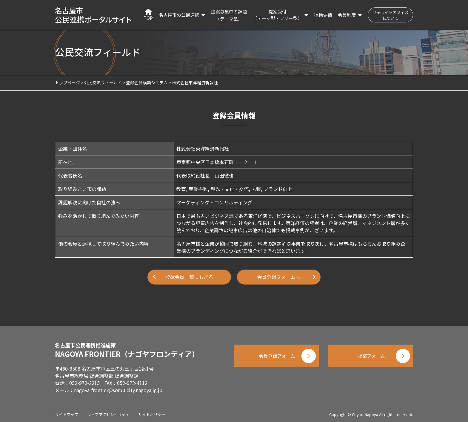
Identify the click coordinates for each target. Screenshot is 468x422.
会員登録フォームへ (278, 277)
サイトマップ (66, 413)
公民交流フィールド (103, 82)
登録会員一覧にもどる (189, 277)
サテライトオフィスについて (390, 15)
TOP (148, 15)
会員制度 (347, 15)
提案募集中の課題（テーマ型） (229, 15)
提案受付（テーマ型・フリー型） (277, 15)
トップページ (67, 82)
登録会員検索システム (147, 82)
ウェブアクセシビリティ (108, 413)
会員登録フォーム (276, 355)
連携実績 (323, 15)
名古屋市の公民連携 (179, 15)
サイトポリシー (151, 413)
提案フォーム (371, 355)
